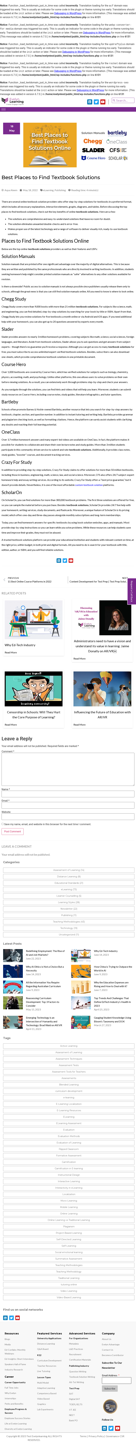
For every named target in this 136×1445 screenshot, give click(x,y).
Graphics (41, 1404)
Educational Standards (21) (69, 883)
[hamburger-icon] (3, 109)
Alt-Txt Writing (76, 1382)
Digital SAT (74, 1399)
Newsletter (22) (68, 908)
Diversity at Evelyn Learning (18, 1429)
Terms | (84, 1436)
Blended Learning (69, 1084)
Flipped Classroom (69, 1149)
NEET (72, 1415)
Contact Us (107, 1349)
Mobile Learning (69, 1207)
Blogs (7, 1339)
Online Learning (69, 1213)
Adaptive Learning (46, 1388)
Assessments (69, 1078)
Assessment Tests (69, 1065)
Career (9, 1376)
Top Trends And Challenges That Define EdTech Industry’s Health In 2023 (112, 1002)
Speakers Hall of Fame (15, 1364)
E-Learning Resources (69, 1110)
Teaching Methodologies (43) (69, 921)
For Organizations (78, 1338)
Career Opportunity (15, 1382)
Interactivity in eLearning (68, 1187)
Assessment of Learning (68, 1052)
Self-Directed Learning (68, 1239)
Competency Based (46, 1393)
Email (5, 800)
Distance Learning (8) (69, 876)
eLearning (48, 190)
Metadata (74, 1343)
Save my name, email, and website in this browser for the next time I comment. (47, 824)
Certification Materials (80, 1359)
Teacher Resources (46, 1365)
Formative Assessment (68, 1155)
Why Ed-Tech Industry (106, 950)
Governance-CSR (115, 1436)
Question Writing (77, 1371)
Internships (10, 1398)
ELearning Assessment (68, 1123)
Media (8, 1344)
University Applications (49, 1338)
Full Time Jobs (11, 1387)
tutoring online (69, 1284)
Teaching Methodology (68, 1271)
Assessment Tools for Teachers (69, 1071)
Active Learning (68, 1046)
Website (6, 812)
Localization (68, 1194)
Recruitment (75, 1354)
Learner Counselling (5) (68, 895)
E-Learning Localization (69, 1104)
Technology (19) (68, 928)
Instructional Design (69, 1175)
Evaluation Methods (69, 1136)
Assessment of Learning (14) (68, 870)
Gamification (69, 1162)
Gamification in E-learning (69, 1168)
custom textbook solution (89, 484)
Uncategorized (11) (69, 934)
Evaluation (69, 1129)
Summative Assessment (68, 1258)
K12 (39, 1355)
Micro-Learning (68, 1200)
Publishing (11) (68, 915)
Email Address (110, 1375)
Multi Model (43, 1382)
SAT (71, 1393)
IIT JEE (72, 1409)
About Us (106, 1339)
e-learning (68, 1097)
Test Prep (74, 1388)
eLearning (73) (69, 889)
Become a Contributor (113, 1355)
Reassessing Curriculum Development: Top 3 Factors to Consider (42, 1002)
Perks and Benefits (14, 1403)
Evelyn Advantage (111, 1344)
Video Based (43, 1398)
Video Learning (68, 1291)
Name (6, 789)
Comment (8, 751)
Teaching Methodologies (68, 1265)
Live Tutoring (43, 1371)
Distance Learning (46, 1343)
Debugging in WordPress (68, 13)
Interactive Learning (69, 1181)
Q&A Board (42, 1349)
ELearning (68, 1116)
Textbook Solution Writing (82, 1376)
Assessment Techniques (69, 1058)
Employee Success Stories (17, 1418)
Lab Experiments (45, 1409)
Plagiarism (69, 1226)
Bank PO (73, 1420)
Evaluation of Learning (69, 1142)
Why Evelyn (10, 1393)
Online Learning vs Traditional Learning (69, 1220)
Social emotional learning (69, 1252)
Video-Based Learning (69, 1297)
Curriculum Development (49, 1360)
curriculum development (68, 1091)
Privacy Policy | (96, 1436)
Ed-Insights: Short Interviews (19, 1359)
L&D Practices (76, 1349)
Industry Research (14, 1369)
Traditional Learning (68, 1278)
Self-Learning (69, 1245)
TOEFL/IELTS (75, 1404)
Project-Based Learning (69, 1233)
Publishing (60, 190)
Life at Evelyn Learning (16, 1423)
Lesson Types (44, 1377)
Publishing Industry (79, 1365)
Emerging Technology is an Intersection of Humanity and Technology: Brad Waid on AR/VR (44, 1021)
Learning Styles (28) (69, 902)
